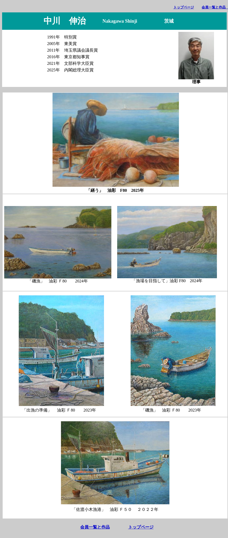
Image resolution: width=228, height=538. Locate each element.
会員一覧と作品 (95, 527)
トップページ (183, 7)
